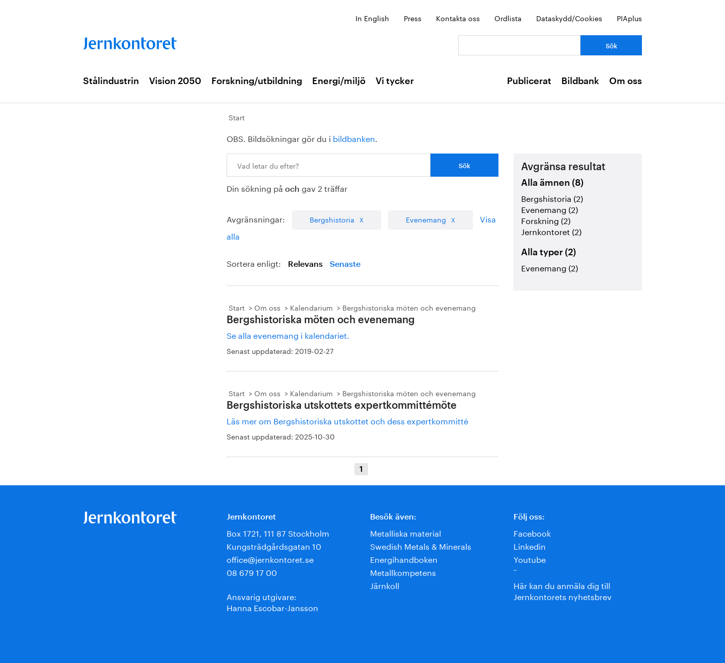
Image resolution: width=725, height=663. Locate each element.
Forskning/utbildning (256, 81)
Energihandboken (404, 558)
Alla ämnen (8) (552, 182)
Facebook (532, 532)
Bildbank (580, 81)
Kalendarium (311, 307)
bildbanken (354, 137)
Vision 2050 (175, 81)
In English (372, 17)
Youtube (530, 558)
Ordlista (508, 17)
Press (412, 17)
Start (237, 116)
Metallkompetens (403, 571)
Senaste (345, 264)
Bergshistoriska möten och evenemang (409, 307)
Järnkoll (384, 584)
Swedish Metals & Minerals (420, 545)
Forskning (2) (545, 219)
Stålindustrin (111, 81)
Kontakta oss (458, 17)
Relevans (305, 264)
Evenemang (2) (549, 208)
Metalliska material (405, 532)
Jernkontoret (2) (551, 231)
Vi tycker (395, 81)
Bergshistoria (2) (552, 197)
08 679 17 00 (252, 571)
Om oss (625, 81)
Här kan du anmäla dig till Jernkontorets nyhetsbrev (563, 590)
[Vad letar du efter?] (519, 45)
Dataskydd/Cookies (569, 17)
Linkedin (530, 545)
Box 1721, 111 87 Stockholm (278, 532)
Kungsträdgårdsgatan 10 (274, 545)
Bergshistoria (332, 219)
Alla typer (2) (548, 252)
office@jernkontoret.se (270, 558)
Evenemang (426, 219)
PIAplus (629, 17)
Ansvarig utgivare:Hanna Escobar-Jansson (272, 601)
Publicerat (529, 81)
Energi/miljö (339, 81)
